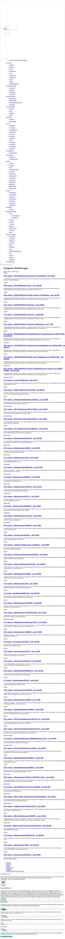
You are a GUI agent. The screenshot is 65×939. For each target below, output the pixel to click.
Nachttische (12, 230)
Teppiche (11, 81)
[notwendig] (1, 900)
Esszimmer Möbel (10, 106)
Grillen (10, 140)
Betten (10, 213)
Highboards (12, 240)
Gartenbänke (12, 125)
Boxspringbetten (15, 215)
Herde (10, 167)
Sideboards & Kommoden (15, 251)
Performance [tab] (3, 915)
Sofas (10, 253)
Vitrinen (11, 255)
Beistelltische (12, 236)
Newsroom (8, 863)
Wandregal (11, 257)
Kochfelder (11, 171)
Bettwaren (11, 219)
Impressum (8, 868)
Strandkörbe (12, 148)
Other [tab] (2, 923)
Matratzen (11, 226)
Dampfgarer (12, 165)
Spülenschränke (12, 186)
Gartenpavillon (12, 132)
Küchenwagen (12, 178)
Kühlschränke (12, 182)
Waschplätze (12, 104)
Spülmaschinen (12, 188)
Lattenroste (11, 224)
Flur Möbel (9, 117)
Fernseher (11, 209)
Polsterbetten (15, 217)
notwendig (4, 901)
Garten (8, 123)
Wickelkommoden (13, 159)
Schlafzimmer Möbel (11, 211)
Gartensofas (12, 134)
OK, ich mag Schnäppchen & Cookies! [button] (16, 879)
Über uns (8, 862)
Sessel (10, 249)
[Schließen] (3, 883)
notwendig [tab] (3, 899)
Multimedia (9, 207)
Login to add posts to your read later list (18, 60)
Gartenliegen (12, 127)
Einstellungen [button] (4, 879)
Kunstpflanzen (12, 75)
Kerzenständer (12, 71)
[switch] (1, 909)
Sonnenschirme (12, 146)
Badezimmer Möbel (10, 96)
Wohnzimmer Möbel (11, 234)
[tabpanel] (32, 905)
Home (5, 271)
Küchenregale (12, 173)
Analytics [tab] (3, 908)
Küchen (8, 161)
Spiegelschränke (13, 100)
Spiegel (11, 79)
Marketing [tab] (3, 929)
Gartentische (12, 138)
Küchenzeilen (12, 180)
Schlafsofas (11, 247)
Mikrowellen (12, 184)
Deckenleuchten (12, 194)
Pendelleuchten (12, 199)
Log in (5, 28)
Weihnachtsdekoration (14, 83)
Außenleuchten (12, 192)
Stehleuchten (12, 201)
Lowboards (11, 242)
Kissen (10, 73)
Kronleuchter (12, 196)
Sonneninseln (12, 144)
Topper (10, 232)
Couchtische (12, 238)
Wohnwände (12, 259)
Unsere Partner (9, 867)
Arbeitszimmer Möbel (11, 86)
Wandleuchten (12, 205)
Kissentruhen (12, 142)
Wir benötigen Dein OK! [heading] (5, 874)
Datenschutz (9, 870)
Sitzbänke (11, 113)
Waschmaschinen (13, 152)
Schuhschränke (12, 121)
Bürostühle (11, 90)
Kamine (11, 69)
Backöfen (11, 163)
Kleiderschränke (13, 228)
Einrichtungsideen (10, 261)
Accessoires (9, 62)
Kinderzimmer (9, 155)
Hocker (11, 111)
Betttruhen (11, 222)
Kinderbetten (12, 157)
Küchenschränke (13, 175)
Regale (10, 245)
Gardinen (11, 67)
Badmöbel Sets (12, 98)
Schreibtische (12, 94)
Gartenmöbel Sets (13, 129)
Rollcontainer (12, 92)
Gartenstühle (12, 136)
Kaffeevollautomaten (14, 169)
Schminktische (12, 77)
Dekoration (11, 65)
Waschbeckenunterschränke (15, 102)
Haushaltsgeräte (10, 150)
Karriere (8, 865)
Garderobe (11, 119)
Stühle (10, 115)
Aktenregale (12, 88)
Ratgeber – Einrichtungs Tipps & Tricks (15, 871)
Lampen (8, 190)
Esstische (11, 109)
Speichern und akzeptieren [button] (6, 936)
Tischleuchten (12, 203)
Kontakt (8, 866)
